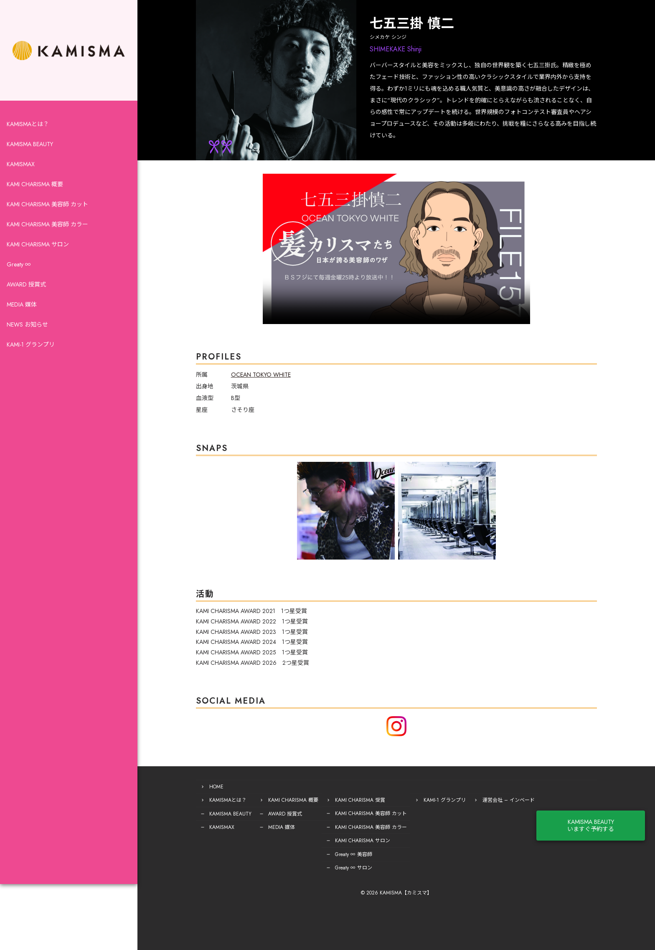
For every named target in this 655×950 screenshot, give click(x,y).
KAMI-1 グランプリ (31, 351)
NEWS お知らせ (27, 331)
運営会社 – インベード (493, 799)
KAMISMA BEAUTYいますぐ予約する (611, 818)
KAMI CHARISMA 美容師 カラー (47, 230)
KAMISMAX (21, 170)
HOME (201, 786)
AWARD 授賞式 (26, 290)
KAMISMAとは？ (28, 130)
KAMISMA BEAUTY (30, 150)
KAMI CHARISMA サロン (38, 250)
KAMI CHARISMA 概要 (35, 190)
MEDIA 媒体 (22, 311)
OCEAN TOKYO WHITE (245, 374)
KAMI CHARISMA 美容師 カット (47, 210)
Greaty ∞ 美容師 (338, 853)
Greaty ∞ (19, 270)
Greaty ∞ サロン (338, 866)
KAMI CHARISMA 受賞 (345, 799)
